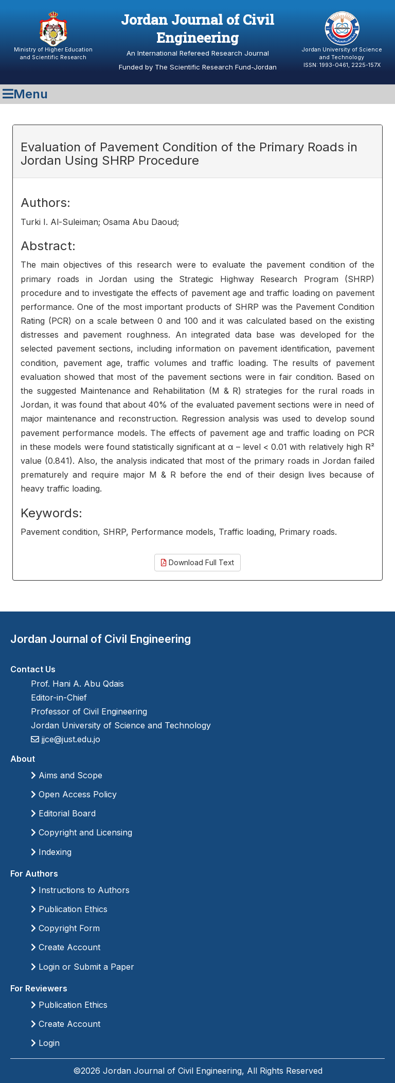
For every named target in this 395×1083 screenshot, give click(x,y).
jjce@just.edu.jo (69, 739)
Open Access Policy (74, 794)
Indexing (51, 852)
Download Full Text (197, 562)
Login (45, 1043)
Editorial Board (63, 813)
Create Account (65, 947)
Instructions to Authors (80, 890)
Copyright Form (65, 928)
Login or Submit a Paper (82, 967)
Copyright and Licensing (81, 832)
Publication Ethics (69, 909)
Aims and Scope (66, 775)
